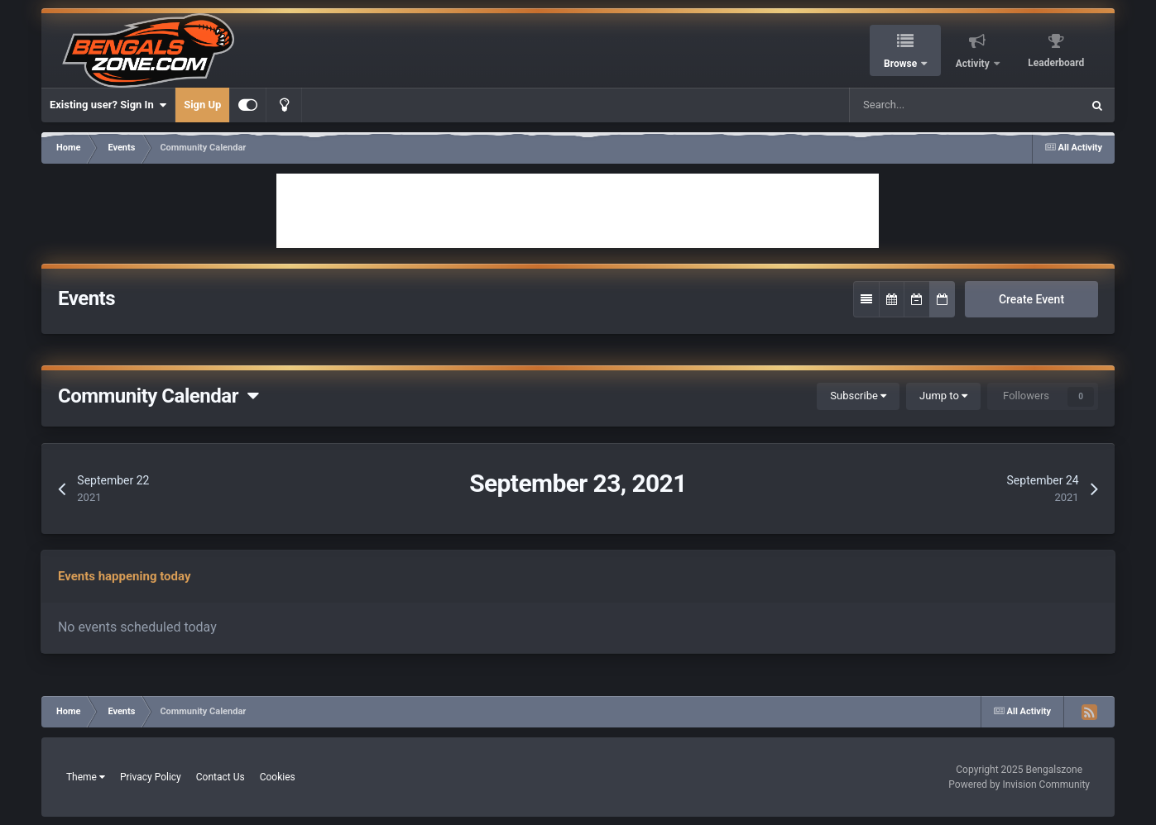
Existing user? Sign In (108, 105)
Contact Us (220, 777)
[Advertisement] (577, 211)
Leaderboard (1056, 63)
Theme (85, 777)
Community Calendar (158, 396)
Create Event (1031, 299)
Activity (974, 63)
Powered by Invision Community (1019, 784)
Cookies (277, 777)
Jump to (943, 395)
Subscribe (858, 395)
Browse (901, 63)
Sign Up (202, 104)
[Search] (918, 105)
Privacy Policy (150, 777)
